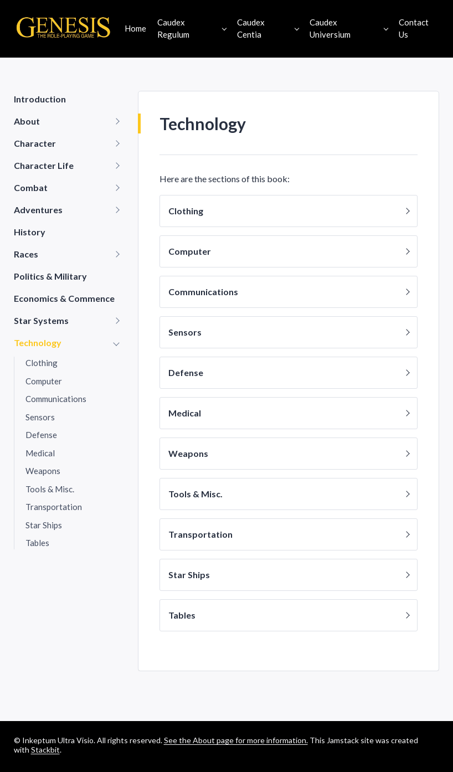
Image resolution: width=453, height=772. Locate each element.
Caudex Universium (330, 28)
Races (26, 254)
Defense (41, 435)
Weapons (42, 471)
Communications (55, 399)
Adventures (38, 209)
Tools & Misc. (49, 489)
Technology (37, 342)
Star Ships (43, 525)
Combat (31, 187)
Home (135, 28)
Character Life (44, 165)
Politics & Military (50, 276)
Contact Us (414, 28)
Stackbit (45, 749)
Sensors (40, 417)
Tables (37, 543)
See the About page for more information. (236, 740)
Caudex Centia (251, 28)
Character (35, 143)
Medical (40, 453)
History (29, 232)
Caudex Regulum (173, 28)
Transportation (53, 507)
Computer (43, 381)
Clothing (41, 363)
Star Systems (41, 320)
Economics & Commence (64, 298)
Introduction (40, 99)
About (27, 121)
